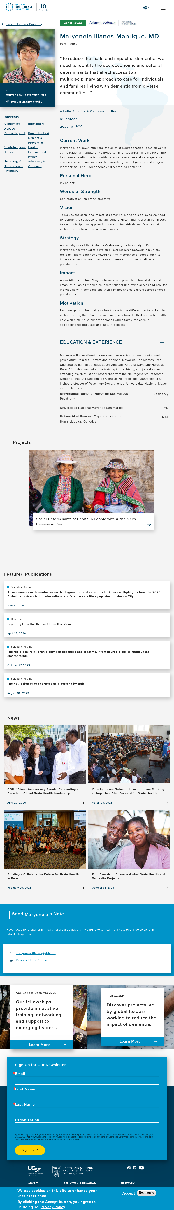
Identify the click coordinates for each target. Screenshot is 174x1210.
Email (20, 1073)
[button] (156, 8)
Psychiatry (11, 171)
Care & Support (14, 133)
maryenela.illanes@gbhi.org (26, 94)
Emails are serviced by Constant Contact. (59, 1139)
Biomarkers (36, 124)
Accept (128, 1193)
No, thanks (146, 1192)
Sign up (28, 1150)
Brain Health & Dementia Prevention (38, 137)
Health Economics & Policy (37, 152)
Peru (115, 111)
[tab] (114, 343)
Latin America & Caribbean (85, 111)
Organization (27, 1120)
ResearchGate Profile (27, 101)
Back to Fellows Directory (24, 24)
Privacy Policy (53, 1207)
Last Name (25, 1104)
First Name (25, 1089)
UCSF (79, 126)
